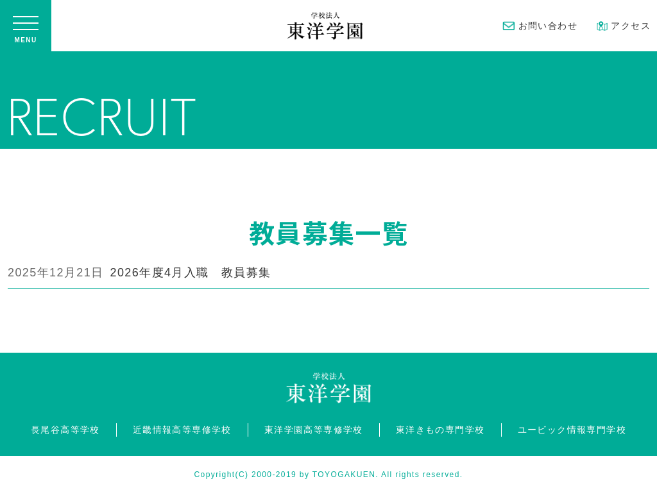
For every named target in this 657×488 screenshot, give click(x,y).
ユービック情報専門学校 (572, 430)
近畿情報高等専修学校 (182, 430)
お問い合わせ (539, 26)
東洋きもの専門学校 (440, 430)
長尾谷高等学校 (65, 430)
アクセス (624, 26)
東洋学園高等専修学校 (313, 430)
